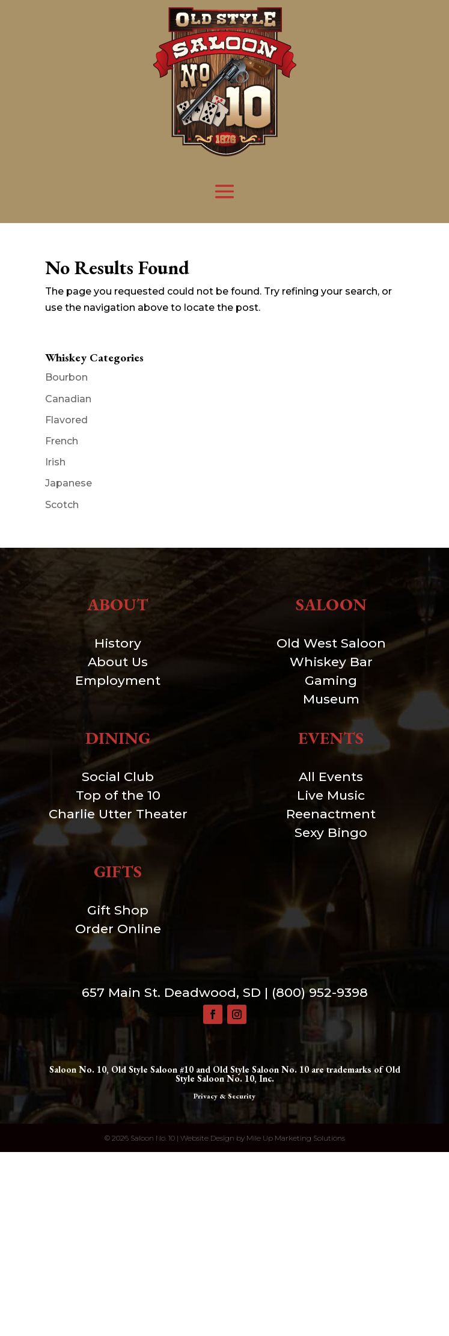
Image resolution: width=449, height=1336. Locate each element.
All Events (331, 776)
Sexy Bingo (331, 832)
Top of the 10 (118, 795)
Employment (117, 680)
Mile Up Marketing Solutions (295, 1137)
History (117, 643)
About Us (118, 661)
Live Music (331, 795)
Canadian (68, 399)
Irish (55, 462)
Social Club (118, 776)
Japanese (68, 483)
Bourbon (66, 377)
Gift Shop (117, 910)
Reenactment (331, 813)
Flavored (66, 420)
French (61, 441)
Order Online (118, 928)
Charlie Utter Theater (118, 813)
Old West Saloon (331, 643)
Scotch (62, 504)
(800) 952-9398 (320, 992)
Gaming (331, 680)
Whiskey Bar (331, 661)
